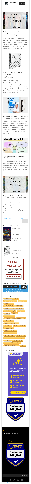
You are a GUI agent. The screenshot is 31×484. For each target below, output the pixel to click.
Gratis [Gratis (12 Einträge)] (8, 298)
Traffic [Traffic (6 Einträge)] (14, 313)
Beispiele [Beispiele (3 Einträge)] (21, 311)
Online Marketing (15, 118)
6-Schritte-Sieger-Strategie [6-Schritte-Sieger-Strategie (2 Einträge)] (11, 323)
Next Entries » (24, 218)
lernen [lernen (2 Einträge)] (23, 345)
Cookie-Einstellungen (5, 483)
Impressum (6, 433)
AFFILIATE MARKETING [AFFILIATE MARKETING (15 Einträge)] (14, 306)
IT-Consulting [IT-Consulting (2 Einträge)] (8, 338)
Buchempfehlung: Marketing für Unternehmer (15, 116)
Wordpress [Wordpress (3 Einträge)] (22, 301)
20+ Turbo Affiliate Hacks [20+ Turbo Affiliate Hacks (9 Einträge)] (13, 343)
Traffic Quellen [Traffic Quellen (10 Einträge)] (10, 311)
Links (12, 157)
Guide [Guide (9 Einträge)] (7, 340)
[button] (20, 3)
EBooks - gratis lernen (17, 35)
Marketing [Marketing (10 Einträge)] (9, 303)
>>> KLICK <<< (16, 234)
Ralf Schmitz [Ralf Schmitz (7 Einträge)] (9, 320)
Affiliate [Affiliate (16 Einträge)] (21, 318)
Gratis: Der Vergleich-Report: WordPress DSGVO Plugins (13, 73)
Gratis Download (16, 228)
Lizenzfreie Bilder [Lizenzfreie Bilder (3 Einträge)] (9, 316)
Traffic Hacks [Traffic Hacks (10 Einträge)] (10, 318)
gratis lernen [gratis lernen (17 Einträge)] (10, 330)
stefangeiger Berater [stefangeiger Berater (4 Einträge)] (10, 301)
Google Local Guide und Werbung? (12, 196)
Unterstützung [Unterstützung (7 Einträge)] (19, 338)
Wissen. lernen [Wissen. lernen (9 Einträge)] (19, 325)
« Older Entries (7, 218)
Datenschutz (15, 433)
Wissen (26, 35)
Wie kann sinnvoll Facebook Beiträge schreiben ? (13, 32)
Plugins (25, 76)
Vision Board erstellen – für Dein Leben (13, 156)
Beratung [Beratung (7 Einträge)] (8, 325)
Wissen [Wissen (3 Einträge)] (7, 313)
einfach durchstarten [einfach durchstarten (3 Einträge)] (10, 333)
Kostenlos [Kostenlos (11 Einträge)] (9, 328)
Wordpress (10, 77)
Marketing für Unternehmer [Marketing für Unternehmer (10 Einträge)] (14, 308)
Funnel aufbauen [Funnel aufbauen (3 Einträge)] (17, 340)
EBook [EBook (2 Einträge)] (15, 298)
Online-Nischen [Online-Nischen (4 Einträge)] (9, 335)
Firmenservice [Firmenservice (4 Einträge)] (20, 335)
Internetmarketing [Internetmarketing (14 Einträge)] (11, 345)
